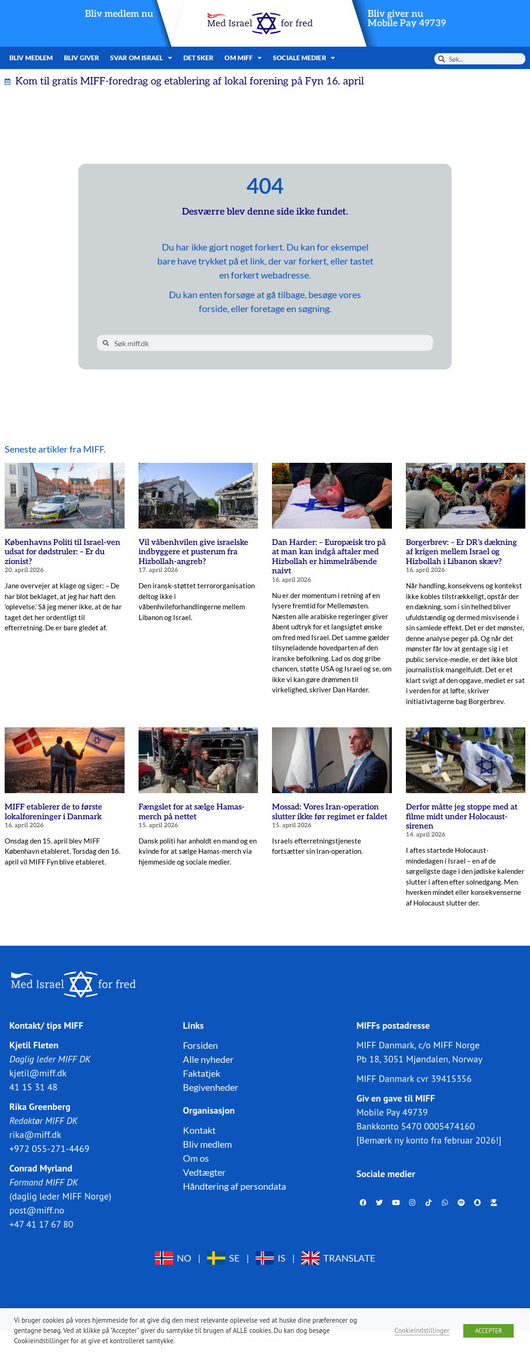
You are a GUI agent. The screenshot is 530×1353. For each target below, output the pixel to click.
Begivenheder (210, 1086)
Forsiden (200, 1044)
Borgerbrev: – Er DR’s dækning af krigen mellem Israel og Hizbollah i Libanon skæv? (461, 552)
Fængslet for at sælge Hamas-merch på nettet (191, 811)
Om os (196, 1157)
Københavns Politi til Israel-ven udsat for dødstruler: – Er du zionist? (62, 552)
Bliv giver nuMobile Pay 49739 (407, 18)
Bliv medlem (31, 58)
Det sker (198, 58)
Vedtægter (204, 1171)
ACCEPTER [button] (488, 1331)
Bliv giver (81, 58)
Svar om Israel (141, 57)
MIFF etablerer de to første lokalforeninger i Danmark (53, 811)
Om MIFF (243, 57)
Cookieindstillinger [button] (422, 1330)
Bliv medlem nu (119, 14)
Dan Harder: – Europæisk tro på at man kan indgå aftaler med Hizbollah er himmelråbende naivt (329, 557)
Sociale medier (304, 57)
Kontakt (199, 1129)
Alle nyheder (208, 1058)
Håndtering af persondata (234, 1185)
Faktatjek (201, 1072)
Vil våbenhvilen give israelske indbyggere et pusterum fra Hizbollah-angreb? (193, 552)
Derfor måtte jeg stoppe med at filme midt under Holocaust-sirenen (461, 816)
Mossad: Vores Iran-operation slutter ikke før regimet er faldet (329, 811)
